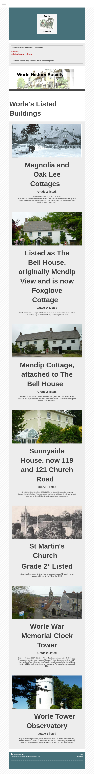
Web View (80, 756)
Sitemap (21, 754)
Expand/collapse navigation (47, 4)
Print (14, 754)
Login (81, 754)
